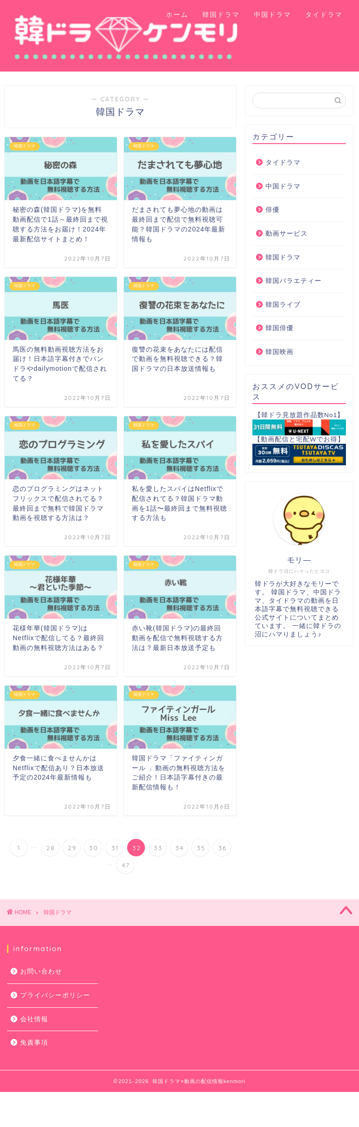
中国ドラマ (272, 14)
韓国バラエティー (294, 280)
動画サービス (287, 233)
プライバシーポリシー (55, 995)
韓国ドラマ (221, 14)
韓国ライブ (283, 304)
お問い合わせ (41, 971)
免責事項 (34, 1042)
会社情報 (34, 1019)
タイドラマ (324, 14)
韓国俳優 (280, 328)
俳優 (273, 209)
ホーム (177, 14)
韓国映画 (280, 351)
